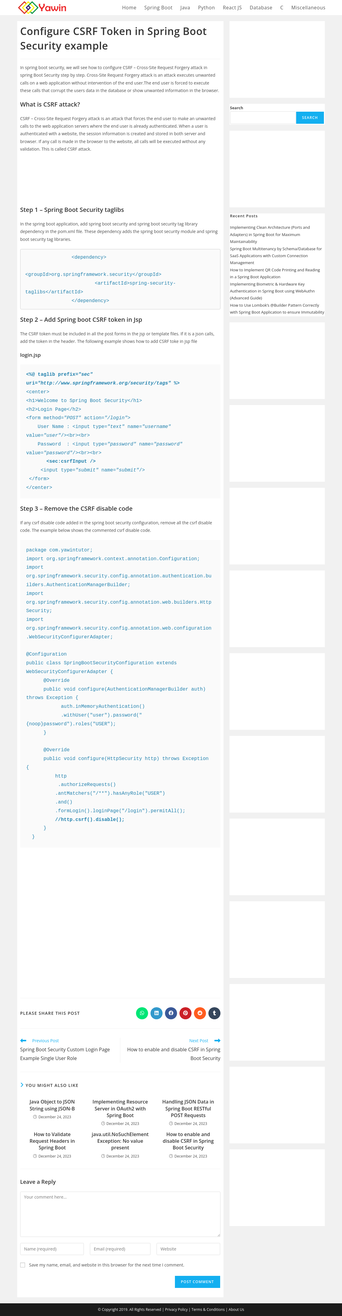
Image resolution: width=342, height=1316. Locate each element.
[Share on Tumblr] (214, 1013)
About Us (236, 1309)
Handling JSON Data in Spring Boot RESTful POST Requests (188, 1108)
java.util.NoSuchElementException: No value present (120, 1141)
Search (236, 107)
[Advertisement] (120, 174)
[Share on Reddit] (200, 1013)
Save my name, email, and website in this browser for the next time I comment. (106, 1265)
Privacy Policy (176, 1309)
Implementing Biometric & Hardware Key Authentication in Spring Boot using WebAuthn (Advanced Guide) (272, 291)
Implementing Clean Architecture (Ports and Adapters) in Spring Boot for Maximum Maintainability (270, 234)
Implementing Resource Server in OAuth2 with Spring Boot (120, 1108)
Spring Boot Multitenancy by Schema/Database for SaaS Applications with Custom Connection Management (276, 256)
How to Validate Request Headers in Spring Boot (52, 1141)
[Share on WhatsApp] (142, 1013)
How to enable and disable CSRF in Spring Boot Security (188, 1141)
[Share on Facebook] (171, 1013)
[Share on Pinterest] (185, 1013)
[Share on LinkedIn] (156, 1013)
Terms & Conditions (208, 1309)
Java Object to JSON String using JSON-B (52, 1105)
